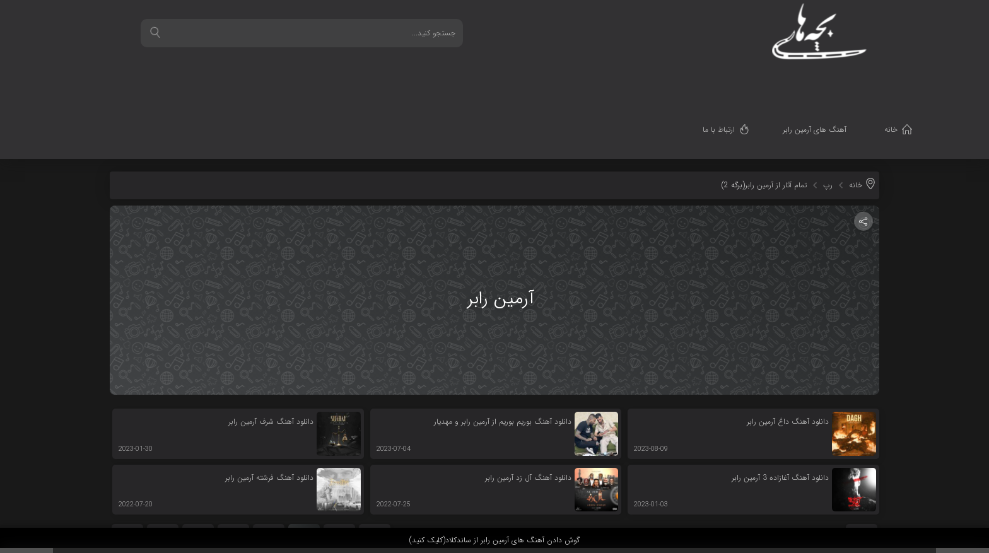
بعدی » (127, 468)
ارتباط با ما (728, 79)
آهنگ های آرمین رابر (824, 79)
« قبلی (374, 468)
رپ (828, 122)
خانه (900, 79)
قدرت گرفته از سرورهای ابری (858, 504)
